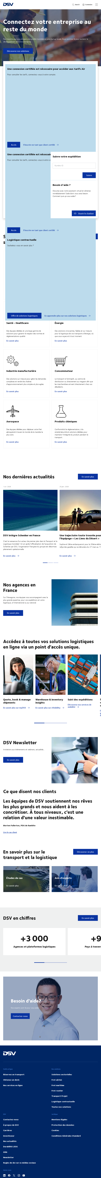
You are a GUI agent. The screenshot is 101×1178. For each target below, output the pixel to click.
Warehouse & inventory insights (49, 713)
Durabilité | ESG (10, 1158)
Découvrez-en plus (85, 864)
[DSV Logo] (8, 4)
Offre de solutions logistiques (24, 315)
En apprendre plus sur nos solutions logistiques (68, 316)
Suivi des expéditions (80, 712)
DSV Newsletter (20, 754)
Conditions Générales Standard (66, 1148)
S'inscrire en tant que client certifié (41, 145)
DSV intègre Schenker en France (21, 547)
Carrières (7, 1142)
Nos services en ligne (13, 1097)
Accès (13, 144)
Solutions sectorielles (62, 1086)
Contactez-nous (20, 1028)
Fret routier (57, 1102)
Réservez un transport (13, 1086)
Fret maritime (58, 1097)
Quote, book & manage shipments (17, 713)
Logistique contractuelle (63, 1113)
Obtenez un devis (11, 1092)
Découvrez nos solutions (18, 50)
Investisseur (8, 1148)
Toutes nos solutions (61, 1119)
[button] (39, 735)
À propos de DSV (11, 1137)
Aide (5, 1164)
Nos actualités (9, 1153)
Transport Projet (59, 1108)
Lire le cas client (10, 844)
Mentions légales (59, 1131)
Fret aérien (57, 1092)
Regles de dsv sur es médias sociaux (19, 1174)
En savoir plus (12, 347)
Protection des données (63, 1137)
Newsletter (8, 1169)
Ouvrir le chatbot (84, 213)
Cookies (55, 1142)
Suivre (89, 175)
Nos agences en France (19, 599)
